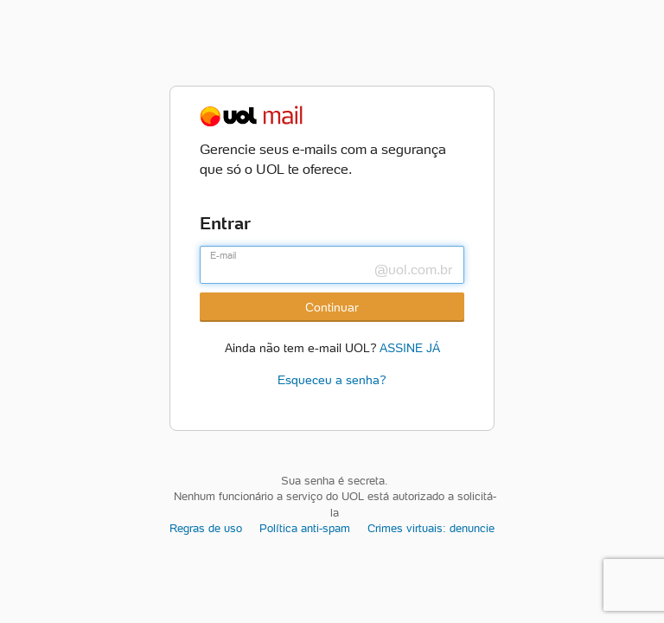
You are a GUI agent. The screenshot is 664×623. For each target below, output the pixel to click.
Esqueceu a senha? (332, 380)
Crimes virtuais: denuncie (431, 528)
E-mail (223, 255)
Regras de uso (205, 528)
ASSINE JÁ (410, 346)
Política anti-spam (304, 528)
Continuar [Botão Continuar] (332, 307)
